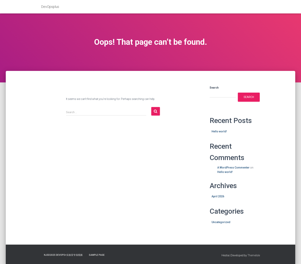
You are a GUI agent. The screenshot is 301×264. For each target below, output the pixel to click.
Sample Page (97, 255)
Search (214, 87)
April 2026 (218, 196)
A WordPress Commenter (233, 167)
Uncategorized (221, 222)
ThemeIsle (253, 255)
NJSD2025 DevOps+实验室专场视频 (63, 255)
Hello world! (219, 131)
